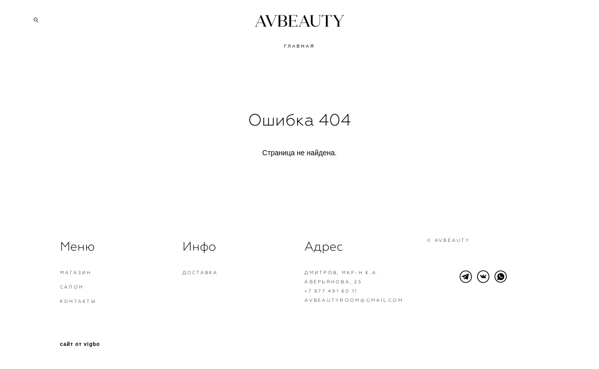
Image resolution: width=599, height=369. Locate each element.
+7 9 (311, 291)
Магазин (76, 272)
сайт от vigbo (80, 344)
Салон (72, 287)
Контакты (78, 301)
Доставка (200, 272)
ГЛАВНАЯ (299, 46)
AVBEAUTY (299, 21)
